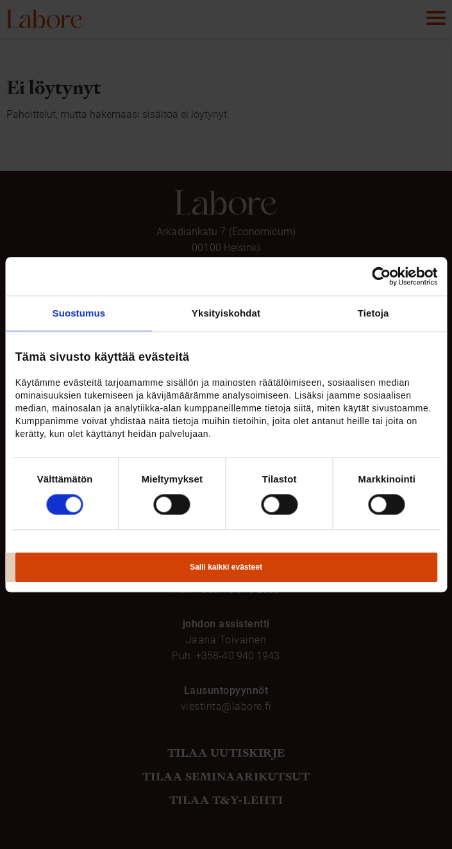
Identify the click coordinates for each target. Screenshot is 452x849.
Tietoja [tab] (373, 313)
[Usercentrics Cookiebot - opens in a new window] (381, 276)
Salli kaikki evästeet (226, 567)
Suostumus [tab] (79, 313)
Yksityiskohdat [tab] (226, 313)
